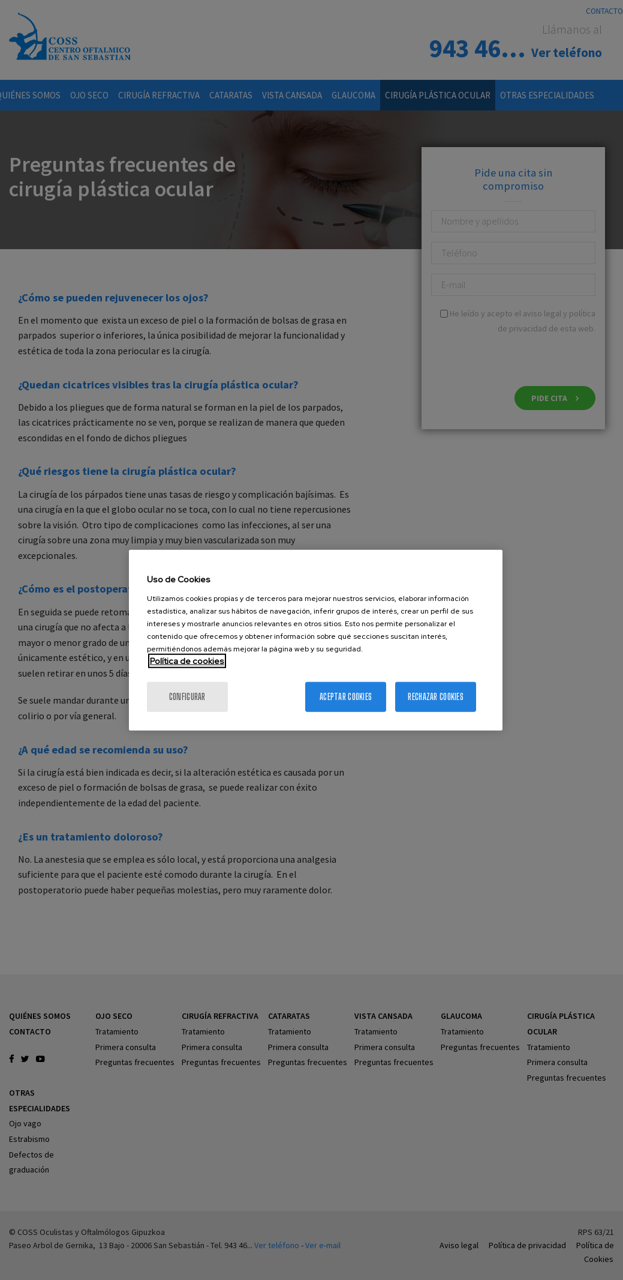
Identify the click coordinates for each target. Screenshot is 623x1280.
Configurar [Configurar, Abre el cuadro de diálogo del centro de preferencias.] (187, 696)
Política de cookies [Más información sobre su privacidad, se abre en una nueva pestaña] (187, 660)
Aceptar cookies (346, 696)
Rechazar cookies (435, 696)
